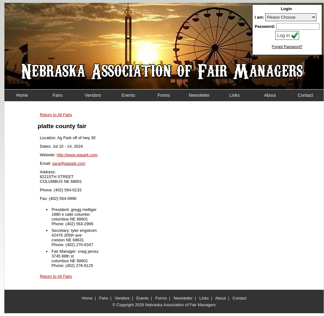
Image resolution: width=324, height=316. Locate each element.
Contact (239, 298)
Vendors (122, 298)
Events (142, 298)
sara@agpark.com (68, 163)
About (220, 298)
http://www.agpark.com (77, 154)
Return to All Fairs (56, 114)
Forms (161, 298)
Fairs (103, 298)
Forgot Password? (287, 47)
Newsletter (183, 298)
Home (87, 298)
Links (204, 298)
